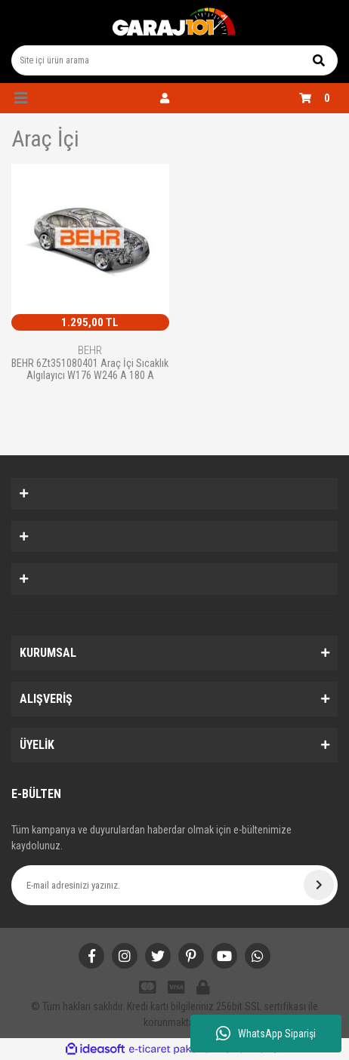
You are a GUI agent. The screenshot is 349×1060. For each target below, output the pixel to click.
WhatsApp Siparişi (266, 1033)
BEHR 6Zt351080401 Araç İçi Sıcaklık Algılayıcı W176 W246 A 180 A (89, 369)
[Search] (174, 60)
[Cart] (318, 98)
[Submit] (319, 885)
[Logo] (174, 23)
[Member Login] (164, 98)
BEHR (90, 350)
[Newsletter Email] (174, 885)
